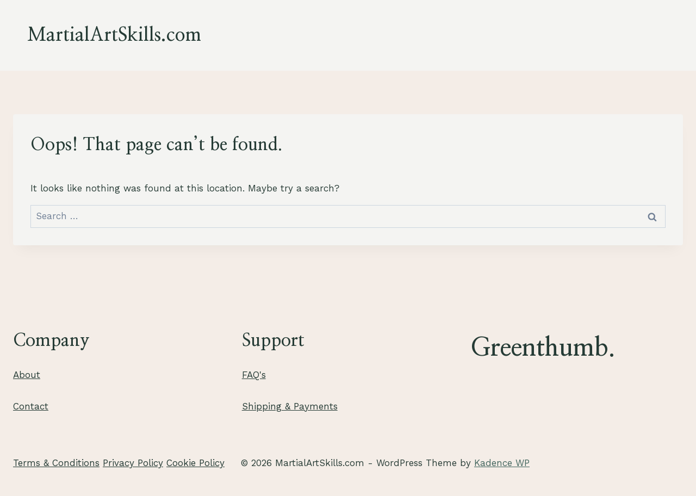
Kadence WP (502, 462)
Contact (30, 406)
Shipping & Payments (290, 406)
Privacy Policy (133, 462)
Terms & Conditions (56, 462)
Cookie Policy (195, 462)
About (26, 374)
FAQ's (254, 374)
